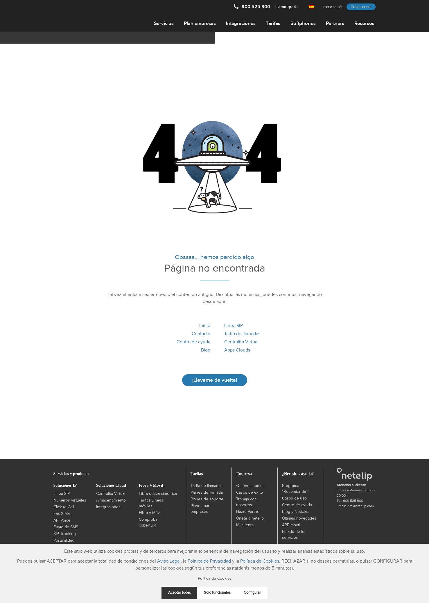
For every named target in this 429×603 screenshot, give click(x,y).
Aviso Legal (169, 561)
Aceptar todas (179, 592)
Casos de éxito (249, 492)
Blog (205, 350)
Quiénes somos (250, 486)
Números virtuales (69, 500)
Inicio (204, 326)
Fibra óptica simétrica (158, 493)
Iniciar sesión (332, 7)
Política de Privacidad (209, 561)
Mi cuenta (245, 525)
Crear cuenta (361, 7)
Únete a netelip (250, 518)
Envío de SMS (65, 527)
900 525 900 (270, 7)
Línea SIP (233, 326)
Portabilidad (63, 540)
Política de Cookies (259, 561)
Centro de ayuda (193, 342)
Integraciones (241, 23)
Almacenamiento (111, 500)
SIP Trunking (64, 533)
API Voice (61, 520)
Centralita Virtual (241, 342)
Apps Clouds (237, 350)
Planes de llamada (207, 492)
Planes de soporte (207, 499)
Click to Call (63, 507)
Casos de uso (294, 498)
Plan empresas (200, 23)
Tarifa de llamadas (242, 334)
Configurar (252, 592)
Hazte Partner (248, 511)
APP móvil (291, 525)
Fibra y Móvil (150, 513)
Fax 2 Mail (62, 513)
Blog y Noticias (295, 511)
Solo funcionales (217, 592)
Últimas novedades (299, 518)
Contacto (201, 334)
